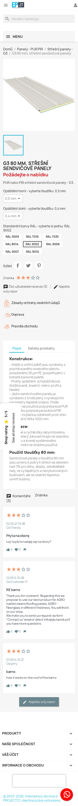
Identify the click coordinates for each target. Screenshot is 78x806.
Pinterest (39, 265)
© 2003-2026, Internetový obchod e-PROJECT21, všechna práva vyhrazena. (32, 798)
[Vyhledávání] (39, 19)
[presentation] (39, 780)
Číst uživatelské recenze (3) (25, 287)
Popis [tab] (16, 348)
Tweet (28, 265)
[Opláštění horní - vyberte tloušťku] (13, 198)
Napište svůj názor (39, 702)
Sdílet (18, 265)
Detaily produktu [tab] (41, 348)
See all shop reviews (13, 428)
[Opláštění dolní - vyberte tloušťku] (13, 216)
